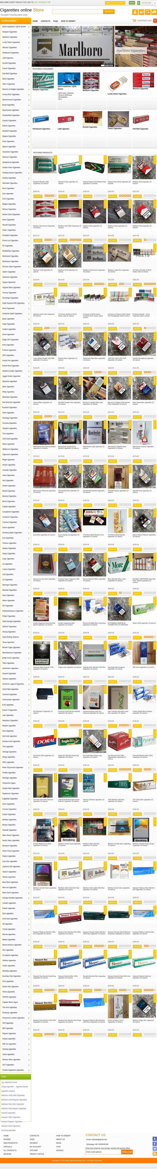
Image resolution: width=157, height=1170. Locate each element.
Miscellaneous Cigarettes (11, 653)
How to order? (63, 1136)
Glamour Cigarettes (9, 157)
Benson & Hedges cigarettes (13, 89)
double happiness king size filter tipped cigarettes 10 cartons (44, 624)
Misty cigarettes (8, 392)
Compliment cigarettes (10, 512)
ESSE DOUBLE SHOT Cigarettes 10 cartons (116, 1021)
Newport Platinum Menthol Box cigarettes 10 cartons (143, 933)
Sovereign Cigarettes (10, 298)
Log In (114, 3)
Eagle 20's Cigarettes (10, 340)
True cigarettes (8, 434)
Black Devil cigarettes (10, 893)
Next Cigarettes (8, 595)
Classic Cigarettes (9, 121)
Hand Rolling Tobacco (10, 637)
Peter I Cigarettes (9, 230)
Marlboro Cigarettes (9, 37)
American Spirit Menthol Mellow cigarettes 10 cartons (69, 712)
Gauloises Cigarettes (10, 152)
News (58, 1143)
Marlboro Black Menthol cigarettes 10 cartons (91, 844)
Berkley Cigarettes (9, 820)
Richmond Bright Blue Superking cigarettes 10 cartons (94, 624)
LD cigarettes (7, 564)
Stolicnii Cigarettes (9, 627)
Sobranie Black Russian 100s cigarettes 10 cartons (43, 668)
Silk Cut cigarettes (9, 1044)
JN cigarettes (7, 924)
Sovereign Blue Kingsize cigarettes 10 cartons (116, 668)
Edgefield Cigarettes (10, 799)
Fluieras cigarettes (9, 543)
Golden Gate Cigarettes (11, 167)
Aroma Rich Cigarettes (11, 94)
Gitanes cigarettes (9, 679)
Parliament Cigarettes (10, 53)
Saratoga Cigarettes (10, 418)
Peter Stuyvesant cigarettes (12, 767)
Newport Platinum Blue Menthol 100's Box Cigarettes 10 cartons (94, 1021)
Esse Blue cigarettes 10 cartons (44, 535)
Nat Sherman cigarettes (11, 402)
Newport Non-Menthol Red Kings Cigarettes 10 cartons (69, 1021)
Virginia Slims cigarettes (11, 287)
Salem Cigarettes (8, 272)
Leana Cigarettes (8, 569)
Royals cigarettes (8, 1039)
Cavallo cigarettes (9, 903)
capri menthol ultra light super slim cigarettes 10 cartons (118, 712)
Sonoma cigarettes (9, 423)
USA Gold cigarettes (10, 439)
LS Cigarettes (7, 580)
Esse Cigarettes (8, 141)
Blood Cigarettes (8, 501)
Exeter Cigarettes (9, 814)
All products (10, 1150)
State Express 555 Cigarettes (13, 303)
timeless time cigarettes (11, 741)
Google (60, 1150)
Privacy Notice (37, 1154)
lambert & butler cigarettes (12, 371)
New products (11, 1143)
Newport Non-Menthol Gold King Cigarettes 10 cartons (44, 977)
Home (108, 3)
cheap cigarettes (7, 1087)
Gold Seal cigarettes (10, 919)
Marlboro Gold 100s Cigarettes (12, 1095)
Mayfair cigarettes (9, 726)
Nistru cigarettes (8, 600)
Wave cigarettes (8, 444)
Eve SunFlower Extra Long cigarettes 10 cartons (92, 756)
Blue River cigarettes (10, 882)
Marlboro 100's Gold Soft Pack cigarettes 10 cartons (68, 888)
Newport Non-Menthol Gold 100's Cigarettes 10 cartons (44, 1021)
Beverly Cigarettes (9, 496)
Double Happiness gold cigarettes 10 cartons (66, 624)
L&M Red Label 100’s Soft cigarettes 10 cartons (117, 359)
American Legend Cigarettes (13, 684)
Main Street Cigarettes (10, 835)
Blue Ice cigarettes (9, 887)
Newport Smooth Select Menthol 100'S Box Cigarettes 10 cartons (94, 933)
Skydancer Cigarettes (10, 794)
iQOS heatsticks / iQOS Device (14, 27)
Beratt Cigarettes (8, 491)
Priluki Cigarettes (8, 616)
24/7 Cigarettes (8, 1065)
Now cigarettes (8, 731)
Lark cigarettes (8, 715)
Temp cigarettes (8, 642)
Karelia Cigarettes (9, 178)
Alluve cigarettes (8, 992)
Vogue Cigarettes (8, 282)
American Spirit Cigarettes (12, 314)
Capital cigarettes (9, 507)
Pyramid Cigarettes (9, 407)
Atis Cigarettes (7, 481)
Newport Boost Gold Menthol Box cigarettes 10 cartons (94, 182)
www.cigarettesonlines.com (75, 1161)
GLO (60, 99)
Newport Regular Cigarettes (11, 1122)
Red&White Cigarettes (10, 251)
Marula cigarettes (8, 934)
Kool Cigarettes (8, 199)
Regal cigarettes (8, 460)
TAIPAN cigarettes (9, 997)
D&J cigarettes (7, 914)
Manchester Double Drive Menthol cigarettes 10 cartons (68, 447)
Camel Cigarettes (9, 68)
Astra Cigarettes (8, 475)
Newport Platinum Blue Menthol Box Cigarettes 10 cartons (143, 888)
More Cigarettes (8, 220)
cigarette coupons (8, 1091)
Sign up (121, 3)
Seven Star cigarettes (10, 987)
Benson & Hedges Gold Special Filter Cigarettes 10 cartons (119, 403)
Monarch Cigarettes (9, 846)
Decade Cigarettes (9, 830)
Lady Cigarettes (8, 559)
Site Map (34, 1150)
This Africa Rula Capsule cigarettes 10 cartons (116, 535)
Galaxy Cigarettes (9, 548)
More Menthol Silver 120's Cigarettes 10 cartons (117, 579)
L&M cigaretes (7, 58)
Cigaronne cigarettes (10, 454)
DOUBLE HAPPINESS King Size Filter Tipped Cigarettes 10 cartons (144, 580)
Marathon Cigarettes (10, 720)
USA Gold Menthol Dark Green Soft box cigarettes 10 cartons (68, 800)
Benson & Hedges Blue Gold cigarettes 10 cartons (93, 403)
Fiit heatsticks (63, 97)
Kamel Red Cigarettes (10, 366)
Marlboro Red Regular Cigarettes (13, 1109)
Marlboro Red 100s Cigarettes (12, 1104)
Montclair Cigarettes (10, 397)
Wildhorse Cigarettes (10, 449)
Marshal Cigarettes (9, 590)
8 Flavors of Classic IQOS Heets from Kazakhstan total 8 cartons (119, 315)
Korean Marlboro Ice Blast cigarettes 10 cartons (42, 844)
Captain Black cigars (10, 1002)
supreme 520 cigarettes (11, 867)
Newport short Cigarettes (10, 1126)
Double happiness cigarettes (13, 1070)
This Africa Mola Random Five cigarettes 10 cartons (93, 535)
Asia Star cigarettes (9, 861)
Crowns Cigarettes (9, 809)
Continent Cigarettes (10, 517)
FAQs (32, 1139)
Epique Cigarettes (9, 136)
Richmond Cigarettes (10, 256)
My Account (35, 1147)
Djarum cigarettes (9, 147)
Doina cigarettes (8, 527)
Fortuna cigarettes (9, 350)
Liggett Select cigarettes (11, 376)
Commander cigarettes (11, 700)
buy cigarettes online (9, 1082)
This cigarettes (7, 747)
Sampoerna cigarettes (10, 162)
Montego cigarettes (9, 778)
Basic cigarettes (8, 319)
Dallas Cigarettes (8, 126)
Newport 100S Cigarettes (10, 1117)
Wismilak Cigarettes (9, 183)
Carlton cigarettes (9, 329)
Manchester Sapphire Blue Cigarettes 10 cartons (117, 447)
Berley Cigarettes (8, 825)
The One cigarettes (9, 1007)
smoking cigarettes (8, 1130)
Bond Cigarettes (8, 105)
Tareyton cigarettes (9, 428)
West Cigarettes (8, 79)
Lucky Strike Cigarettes (11, 42)
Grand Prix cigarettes (10, 361)
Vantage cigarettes (9, 752)
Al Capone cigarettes (10, 955)
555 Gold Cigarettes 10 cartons (143, 667)
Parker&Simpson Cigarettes (12, 611)
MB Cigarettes (7, 1028)
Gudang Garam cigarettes (12, 173)
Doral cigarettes (8, 334)
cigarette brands (22, 1087)
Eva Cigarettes (8, 538)
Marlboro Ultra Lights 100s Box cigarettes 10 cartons (93, 888)
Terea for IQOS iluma (65, 95)
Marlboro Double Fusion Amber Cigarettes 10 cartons (143, 844)
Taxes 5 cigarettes (9, 872)
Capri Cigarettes (8, 324)
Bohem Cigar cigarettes (11, 647)
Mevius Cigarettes (9, 209)
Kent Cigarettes (8, 188)
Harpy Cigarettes (8, 554)
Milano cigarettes (8, 940)
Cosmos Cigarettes (9, 522)
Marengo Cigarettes (9, 585)
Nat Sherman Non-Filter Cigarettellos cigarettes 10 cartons (117, 757)
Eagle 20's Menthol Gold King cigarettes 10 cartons (68, 756)
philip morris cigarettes (10, 658)
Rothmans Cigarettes (10, 261)
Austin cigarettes (8, 966)
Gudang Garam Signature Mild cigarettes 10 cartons (68, 579)
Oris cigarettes (7, 950)
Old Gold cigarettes (9, 736)
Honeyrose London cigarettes (13, 1018)
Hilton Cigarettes (8, 84)
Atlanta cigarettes (9, 877)
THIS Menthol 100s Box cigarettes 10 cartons (116, 800)
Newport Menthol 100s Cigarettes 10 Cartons (41, 182)
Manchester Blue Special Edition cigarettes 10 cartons (44, 447)
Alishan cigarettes (9, 960)
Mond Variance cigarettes (11, 945)
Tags (58, 1147)
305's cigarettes (8, 762)
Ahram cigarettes (8, 465)
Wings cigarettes (8, 757)
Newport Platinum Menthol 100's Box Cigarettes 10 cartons (44, 933)
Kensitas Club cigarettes (11, 976)
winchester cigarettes (10, 668)
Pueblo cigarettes (9, 773)
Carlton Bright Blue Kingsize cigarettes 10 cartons (142, 712)
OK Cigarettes (7, 606)
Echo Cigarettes (8, 804)
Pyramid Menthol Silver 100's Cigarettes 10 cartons (143, 756)
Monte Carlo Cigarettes (11, 214)
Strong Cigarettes (9, 632)
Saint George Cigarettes (11, 621)
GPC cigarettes (8, 355)
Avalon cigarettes (8, 486)
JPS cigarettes (7, 1023)
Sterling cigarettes (9, 1049)
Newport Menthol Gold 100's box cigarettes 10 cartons (119, 977)
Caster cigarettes (8, 908)
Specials (8, 1147)
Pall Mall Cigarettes (9, 74)
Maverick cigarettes (9, 381)
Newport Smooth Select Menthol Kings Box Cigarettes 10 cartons (119, 933)
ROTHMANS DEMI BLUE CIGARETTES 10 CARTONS (118, 624)
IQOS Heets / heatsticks (66, 93)
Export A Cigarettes (9, 710)
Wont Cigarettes (8, 308)
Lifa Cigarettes (7, 574)
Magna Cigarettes (9, 204)
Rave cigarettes (8, 413)
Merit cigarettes (8, 387)
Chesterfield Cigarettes (11, 115)
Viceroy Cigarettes (9, 293)
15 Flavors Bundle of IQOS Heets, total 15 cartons (67, 315)
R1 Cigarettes (7, 246)
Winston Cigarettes (9, 48)
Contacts (34, 1136)
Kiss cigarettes (7, 194)
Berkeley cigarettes (9, 971)
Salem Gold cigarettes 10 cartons (144, 623)
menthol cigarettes (8, 1113)
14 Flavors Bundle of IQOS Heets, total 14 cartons (142, 271)
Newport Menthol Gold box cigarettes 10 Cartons (142, 977)
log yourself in (41, 2)
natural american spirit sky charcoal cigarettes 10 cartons (93, 712)
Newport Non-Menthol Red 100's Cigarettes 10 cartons (69, 933)
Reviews (7, 1154)
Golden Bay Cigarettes (11, 788)
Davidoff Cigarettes (9, 131)
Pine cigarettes (8, 981)
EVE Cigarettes (8, 345)
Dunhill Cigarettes (9, 63)
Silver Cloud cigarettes (10, 851)
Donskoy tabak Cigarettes (12, 533)
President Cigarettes (10, 235)
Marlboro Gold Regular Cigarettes (14, 1100)
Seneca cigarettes (9, 674)
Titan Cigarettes (8, 663)
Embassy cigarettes (9, 1013)
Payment (34, 1143)
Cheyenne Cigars (9, 783)
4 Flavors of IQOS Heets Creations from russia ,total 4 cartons (93, 315)
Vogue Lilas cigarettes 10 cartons (69, 667)
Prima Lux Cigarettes (10, 241)
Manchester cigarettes (10, 110)
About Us (60, 1139)
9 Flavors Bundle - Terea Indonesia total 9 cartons (141, 315)
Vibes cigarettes (8, 1054)
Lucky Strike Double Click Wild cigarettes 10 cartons (43, 359)
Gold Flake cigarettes (10, 689)
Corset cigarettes (8, 929)
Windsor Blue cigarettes (11, 1060)
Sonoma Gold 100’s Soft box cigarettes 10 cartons (43, 800)
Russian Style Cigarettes (11, 267)
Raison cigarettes (9, 856)
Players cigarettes (9, 1034)
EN (130, 3)
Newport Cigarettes (9, 32)
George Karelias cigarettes (12, 898)
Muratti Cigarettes (9, 225)
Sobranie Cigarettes (9, 277)
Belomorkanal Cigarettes (11, 100)
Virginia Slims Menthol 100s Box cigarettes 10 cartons (94, 668)
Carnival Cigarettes (9, 694)
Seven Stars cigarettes (11, 840)
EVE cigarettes (8, 705)
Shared (7, 1139)
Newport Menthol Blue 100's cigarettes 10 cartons (68, 977)
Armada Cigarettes (9, 470)
